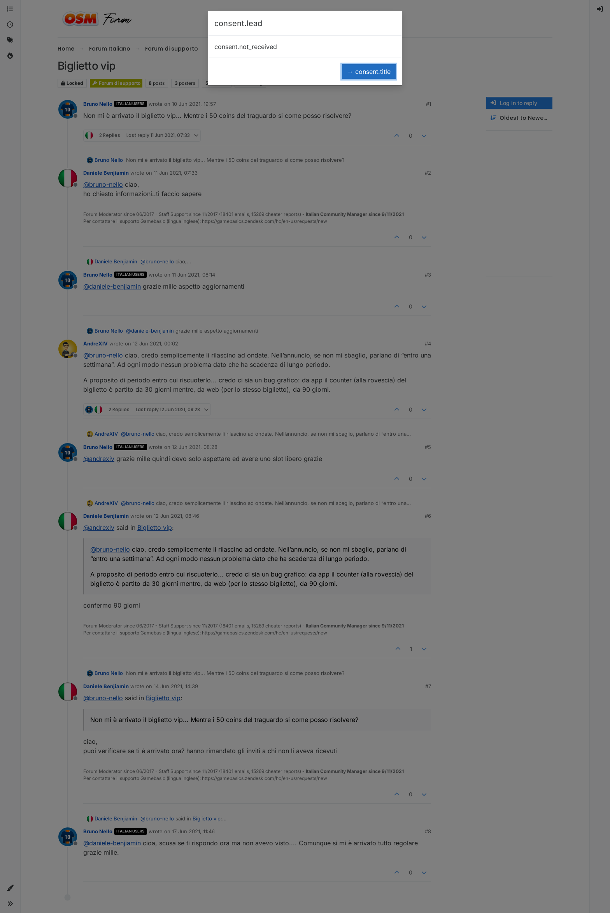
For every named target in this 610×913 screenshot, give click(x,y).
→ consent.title (369, 71)
